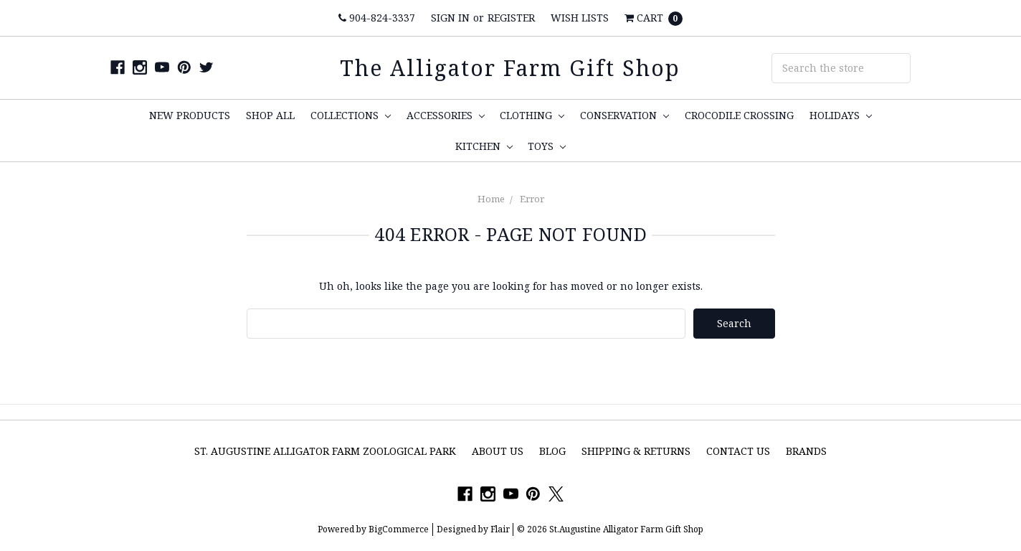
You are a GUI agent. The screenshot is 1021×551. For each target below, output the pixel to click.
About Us (497, 451)
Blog (552, 451)
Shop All (270, 115)
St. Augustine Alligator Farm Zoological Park (325, 451)
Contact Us (738, 451)
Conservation (624, 115)
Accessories (446, 115)
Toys (547, 146)
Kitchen (484, 146)
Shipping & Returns (635, 451)
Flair (500, 529)
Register (511, 17)
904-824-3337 (376, 17)
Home (491, 198)
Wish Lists (580, 17)
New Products (189, 115)
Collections (350, 115)
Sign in (450, 17)
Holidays (840, 115)
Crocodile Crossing (739, 115)
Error (532, 198)
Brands (806, 451)
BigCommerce (399, 529)
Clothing (532, 115)
